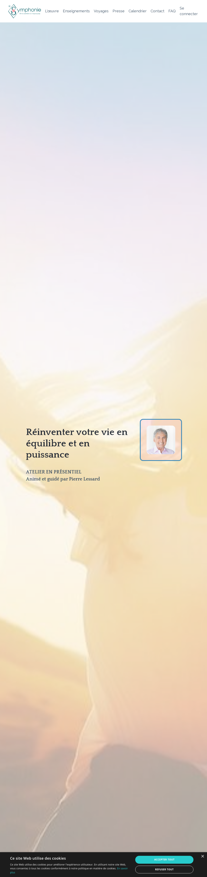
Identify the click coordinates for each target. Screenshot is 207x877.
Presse (119, 11)
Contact (157, 11)
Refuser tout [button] (164, 869)
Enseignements (76, 11)
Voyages (101, 11)
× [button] (202, 856)
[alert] (103, 864)
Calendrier (138, 11)
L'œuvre (52, 11)
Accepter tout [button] (164, 859)
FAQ (172, 11)
